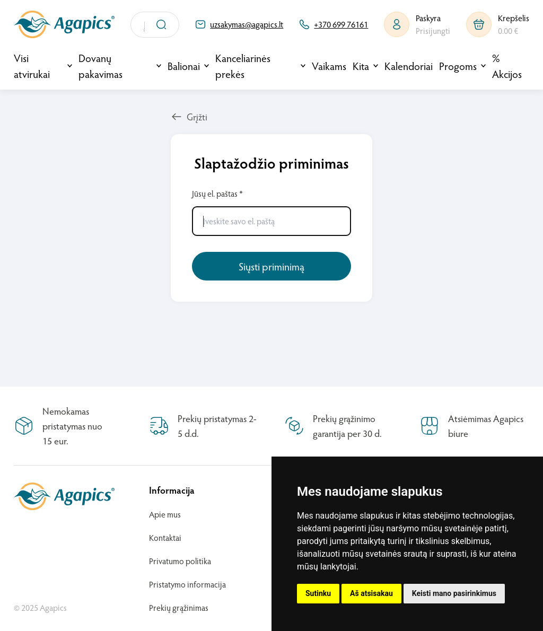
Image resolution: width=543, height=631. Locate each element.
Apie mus (165, 514)
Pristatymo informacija (187, 584)
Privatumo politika (180, 560)
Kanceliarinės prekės (242, 65)
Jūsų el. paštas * (271, 212)
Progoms (458, 65)
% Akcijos (507, 65)
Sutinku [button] (318, 593)
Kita (361, 65)
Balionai (184, 65)
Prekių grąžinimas (178, 607)
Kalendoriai (408, 65)
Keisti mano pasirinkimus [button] (454, 593)
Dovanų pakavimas (100, 65)
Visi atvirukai (32, 65)
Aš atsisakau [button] (371, 593)
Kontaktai (165, 537)
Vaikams (329, 65)
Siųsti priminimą (271, 266)
